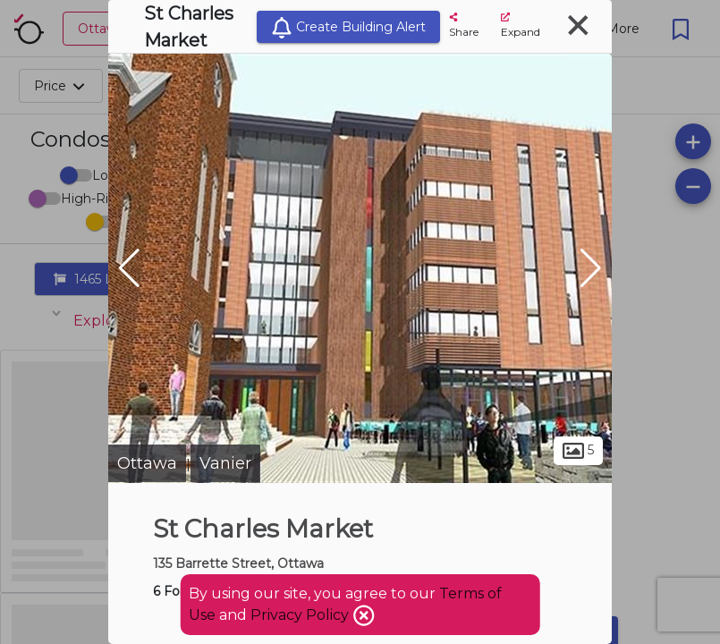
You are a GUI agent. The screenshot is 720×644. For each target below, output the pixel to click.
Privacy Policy (301, 614)
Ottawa (147, 463)
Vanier (225, 463)
